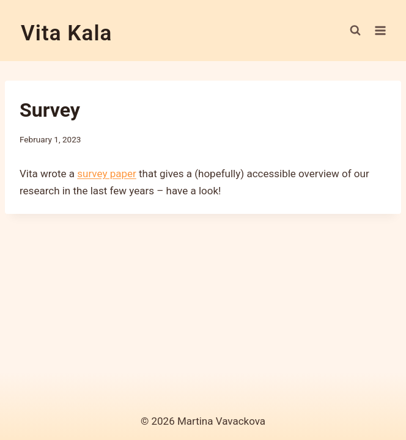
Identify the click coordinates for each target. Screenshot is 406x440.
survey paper (106, 173)
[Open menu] (380, 30)
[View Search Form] (355, 30)
